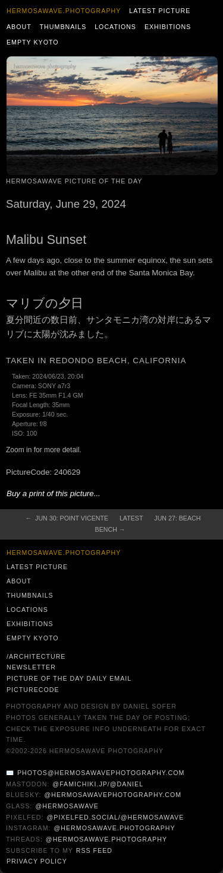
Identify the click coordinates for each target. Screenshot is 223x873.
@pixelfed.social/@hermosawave (115, 817)
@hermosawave (67, 805)
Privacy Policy (37, 861)
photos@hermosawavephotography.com (100, 772)
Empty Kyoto (33, 42)
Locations (115, 26)
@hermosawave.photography (114, 827)
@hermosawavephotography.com (113, 794)
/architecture (36, 656)
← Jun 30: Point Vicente (67, 518)
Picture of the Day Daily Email (69, 678)
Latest (131, 518)
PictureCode (33, 689)
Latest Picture (159, 10)
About (19, 26)
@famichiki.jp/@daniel (97, 784)
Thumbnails (63, 26)
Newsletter (31, 667)
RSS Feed (94, 850)
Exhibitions (168, 26)
